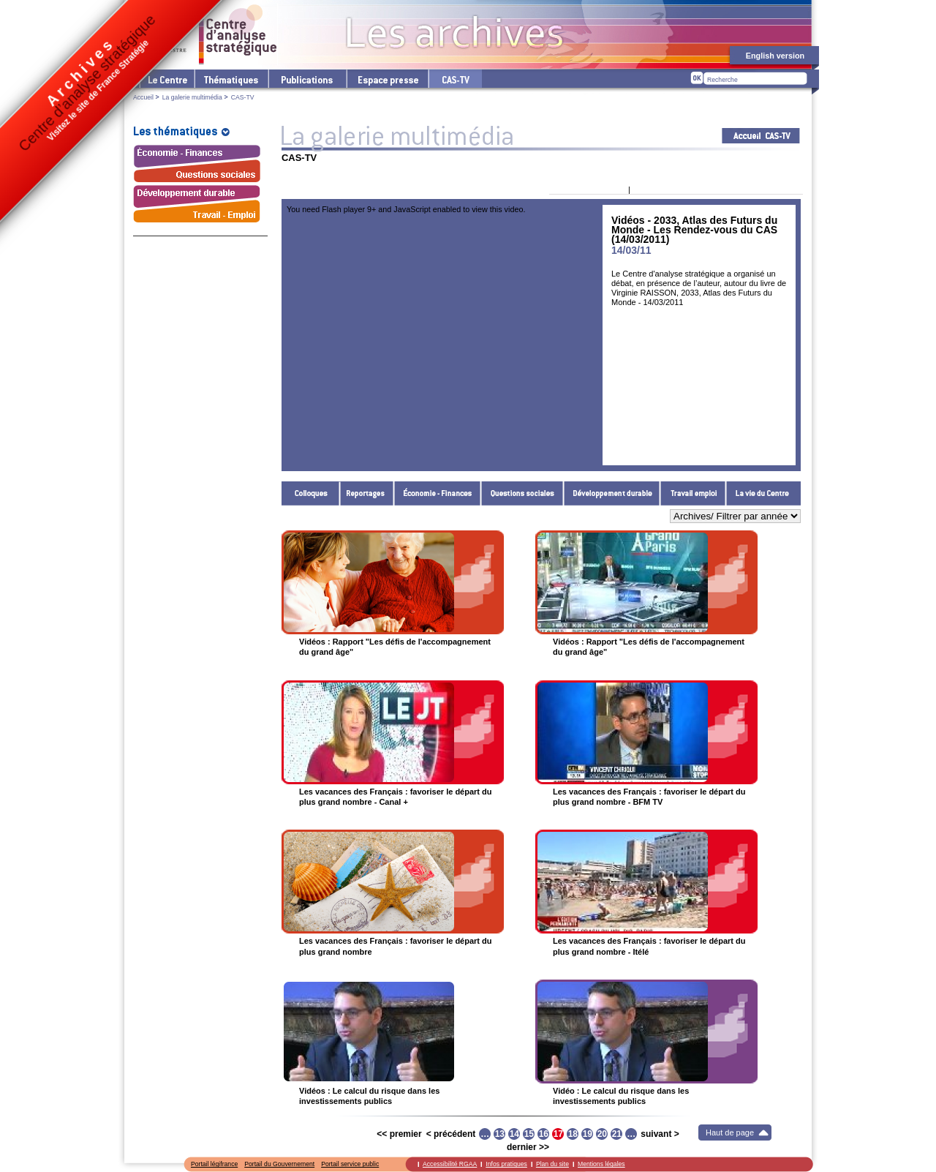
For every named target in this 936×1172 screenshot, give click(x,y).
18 (573, 1134)
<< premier (399, 1134)
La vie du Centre (763, 493)
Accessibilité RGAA (450, 1164)
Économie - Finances (437, 493)
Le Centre (166, 79)
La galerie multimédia (192, 97)
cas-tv (455, 79)
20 (602, 1134)
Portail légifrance (214, 1164)
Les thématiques (231, 79)
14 (514, 1134)
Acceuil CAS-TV (761, 135)
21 (617, 1134)
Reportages (367, 493)
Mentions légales (601, 1164)
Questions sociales (522, 493)
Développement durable (612, 493)
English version (775, 55)
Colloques (311, 493)
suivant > (660, 1134)
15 (529, 1134)
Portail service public (350, 1164)
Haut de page (730, 1132)
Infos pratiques (506, 1164)
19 (587, 1134)
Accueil (143, 97)
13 (500, 1134)
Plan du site (552, 1164)
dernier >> (528, 1147)
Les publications (307, 79)
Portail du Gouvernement (279, 1164)
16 (543, 1134)
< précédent (451, 1134)
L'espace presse (387, 79)
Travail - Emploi (693, 493)
